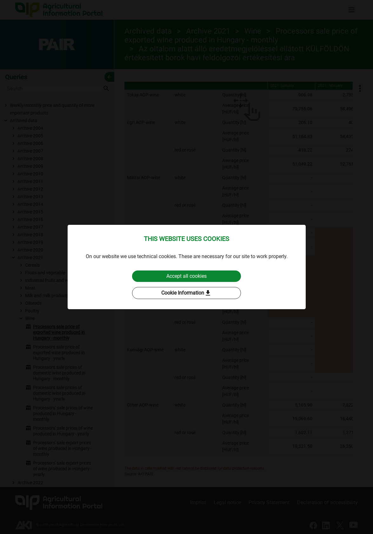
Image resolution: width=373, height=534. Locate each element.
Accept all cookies (186, 276)
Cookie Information (186, 293)
